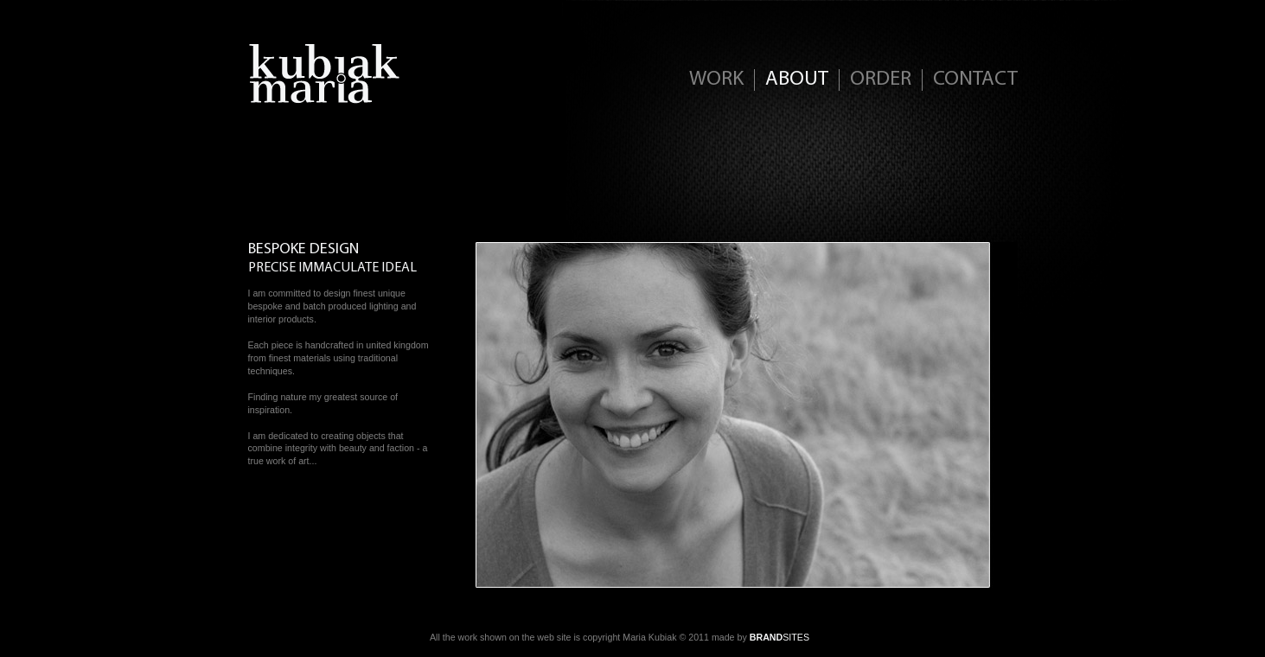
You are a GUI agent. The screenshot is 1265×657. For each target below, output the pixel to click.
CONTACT (975, 79)
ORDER (880, 79)
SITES (779, 637)
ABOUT (796, 79)
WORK (716, 79)
